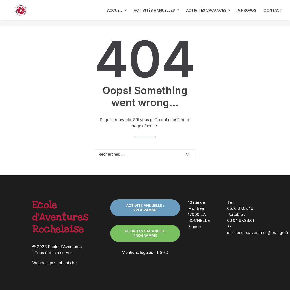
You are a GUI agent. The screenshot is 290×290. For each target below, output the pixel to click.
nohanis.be (66, 262)
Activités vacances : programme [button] (145, 233)
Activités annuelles (156, 13)
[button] (188, 154)
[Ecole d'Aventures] (17, 13)
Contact (273, 13)
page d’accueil (145, 125)
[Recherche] (145, 154)
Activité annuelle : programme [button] (145, 207)
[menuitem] (118, 13)
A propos (247, 13)
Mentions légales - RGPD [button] (145, 252)
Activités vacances (208, 13)
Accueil (116, 13)
